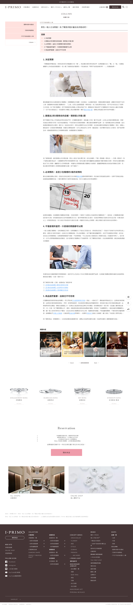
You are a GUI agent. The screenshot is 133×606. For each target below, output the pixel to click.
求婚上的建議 (57, 313)
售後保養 (72, 313)
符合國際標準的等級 (78, 300)
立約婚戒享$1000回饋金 (66, 2)
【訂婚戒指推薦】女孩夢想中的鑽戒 (56, 287)
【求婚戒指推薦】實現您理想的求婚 (56, 285)
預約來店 (66, 452)
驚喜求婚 (79, 176)
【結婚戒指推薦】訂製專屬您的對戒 (56, 290)
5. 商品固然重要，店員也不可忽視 (55, 50)
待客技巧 (89, 313)
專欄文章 (13, 514)
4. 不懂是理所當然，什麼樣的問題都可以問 (58, 47)
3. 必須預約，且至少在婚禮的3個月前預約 (57, 44)
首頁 (6, 514)
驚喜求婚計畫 (88, 110)
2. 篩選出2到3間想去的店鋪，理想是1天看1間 (58, 41)
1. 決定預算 (47, 38)
